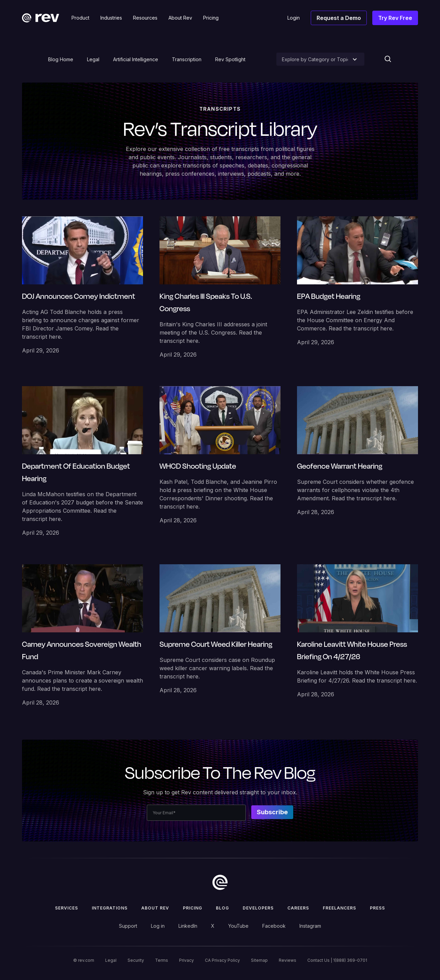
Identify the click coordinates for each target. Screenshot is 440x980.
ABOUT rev (155, 908)
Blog (222, 908)
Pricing (192, 908)
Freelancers (339, 908)
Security (136, 960)
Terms (161, 960)
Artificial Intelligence (135, 59)
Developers (258, 908)
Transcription (186, 59)
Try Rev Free (395, 17)
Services (66, 908)
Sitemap (259, 960)
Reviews (287, 960)
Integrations (110, 908)
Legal (93, 59)
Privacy (186, 960)
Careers (298, 908)
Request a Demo (339, 17)
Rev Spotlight (230, 59)
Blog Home (60, 59)
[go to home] (220, 882)
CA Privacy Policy (222, 960)
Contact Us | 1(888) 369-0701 (337, 960)
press (377, 908)
